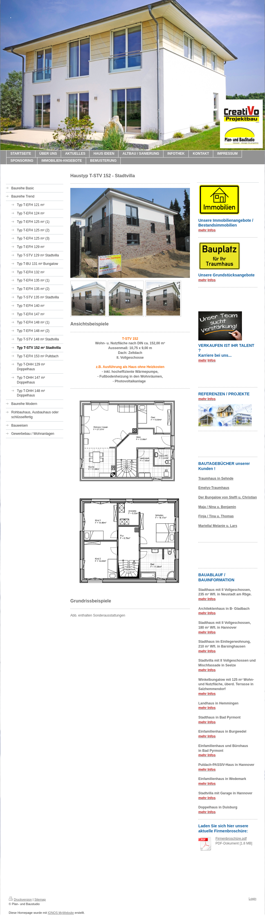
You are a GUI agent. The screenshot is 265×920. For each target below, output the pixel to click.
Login (252, 898)
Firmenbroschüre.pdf (231, 839)
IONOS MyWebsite (61, 912)
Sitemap (40, 899)
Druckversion (20, 899)
